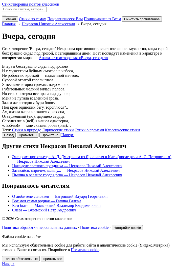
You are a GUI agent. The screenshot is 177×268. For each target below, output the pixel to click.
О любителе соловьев (59, 196)
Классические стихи (122, 130)
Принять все (52, 259)
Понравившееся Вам (65, 19)
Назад (9, 135)
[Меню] (4, 15)
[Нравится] (27, 135)
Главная (9, 24)
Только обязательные (21, 259)
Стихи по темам (32, 19)
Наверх (67, 135)
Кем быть (56, 205)
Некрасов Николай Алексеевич (48, 24)
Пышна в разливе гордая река (67, 175)
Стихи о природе (26, 130)
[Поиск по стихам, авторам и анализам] (24, 9)
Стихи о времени (89, 130)
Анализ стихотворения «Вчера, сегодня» (73, 58)
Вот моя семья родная (46, 201)
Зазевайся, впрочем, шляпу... (66, 170)
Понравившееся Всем (102, 19)
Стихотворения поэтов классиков (30, 4)
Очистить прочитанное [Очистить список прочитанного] (142, 19)
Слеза (44, 210)
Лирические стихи (58, 130)
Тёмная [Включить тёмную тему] (10, 19)
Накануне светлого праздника (67, 166)
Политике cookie (85, 250)
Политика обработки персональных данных (39, 227)
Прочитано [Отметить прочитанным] (49, 135)
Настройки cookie (127, 228)
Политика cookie (94, 227)
